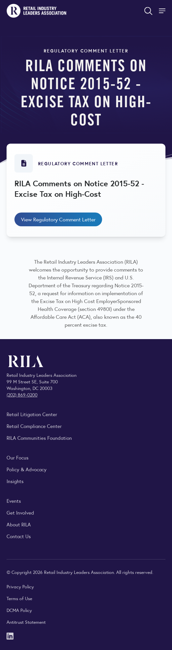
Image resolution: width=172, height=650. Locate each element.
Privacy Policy (20, 586)
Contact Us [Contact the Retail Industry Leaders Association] (19, 536)
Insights (15, 481)
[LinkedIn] (10, 635)
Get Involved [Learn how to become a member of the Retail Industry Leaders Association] (20, 512)
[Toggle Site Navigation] (163, 11)
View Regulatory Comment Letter (58, 219)
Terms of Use (19, 598)
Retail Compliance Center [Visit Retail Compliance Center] (34, 426)
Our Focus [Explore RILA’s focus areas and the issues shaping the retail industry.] (18, 457)
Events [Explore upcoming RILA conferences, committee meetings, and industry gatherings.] (14, 500)
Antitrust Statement (26, 622)
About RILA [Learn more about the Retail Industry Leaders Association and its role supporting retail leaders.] (19, 524)
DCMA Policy (19, 610)
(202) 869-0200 (22, 394)
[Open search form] (148, 11)
